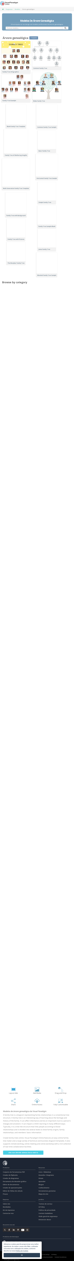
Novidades (7, 1207)
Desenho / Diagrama (46, 1175)
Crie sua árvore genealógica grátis (23, 1153)
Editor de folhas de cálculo (13, 1191)
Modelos (17, 9)
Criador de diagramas (11, 1178)
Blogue (41, 1185)
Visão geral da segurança (48, 1216)
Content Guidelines (46, 1213)
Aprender (42, 1181)
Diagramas (9, 9)
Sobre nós (6, 1204)
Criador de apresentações (12, 1188)
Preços (5, 1194)
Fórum (41, 1178)
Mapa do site (43, 1194)
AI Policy (42, 1207)
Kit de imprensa (9, 1210)
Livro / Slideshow (45, 1172)
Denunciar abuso (45, 1220)
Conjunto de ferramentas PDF (14, 1172)
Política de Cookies (22, 1251)
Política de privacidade (47, 1210)
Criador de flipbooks (10, 1175)
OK (22, 1255)
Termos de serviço (45, 1204)
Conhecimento (44, 1188)
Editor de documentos (11, 1185)
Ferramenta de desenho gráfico (14, 1181)
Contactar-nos (8, 1213)
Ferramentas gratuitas (47, 1191)
